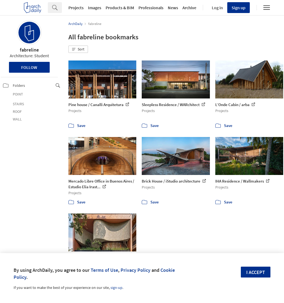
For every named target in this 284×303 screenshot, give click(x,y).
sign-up (116, 287)
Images (94, 7)
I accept (255, 272)
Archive (189, 7)
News (173, 7)
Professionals (150, 7)
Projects (76, 7)
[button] (78, 49)
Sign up (238, 7)
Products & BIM (120, 7)
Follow (29, 67)
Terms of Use (104, 270)
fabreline (29, 50)
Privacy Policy (135, 270)
